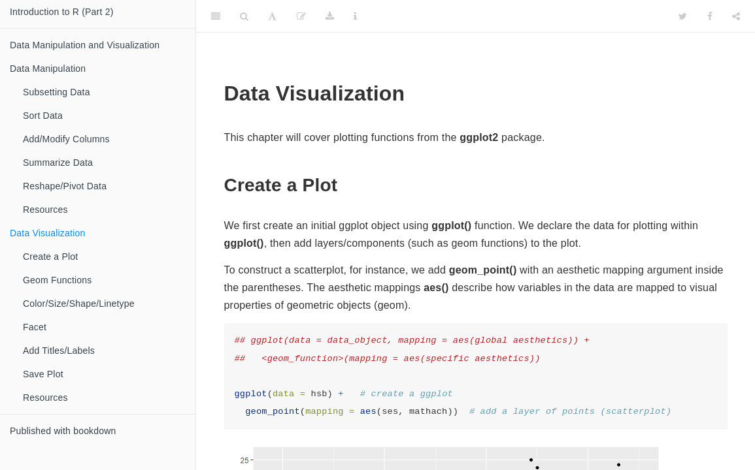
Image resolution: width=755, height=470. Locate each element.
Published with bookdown (63, 431)
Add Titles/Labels (59, 350)
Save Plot (43, 374)
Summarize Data (58, 162)
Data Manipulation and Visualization (84, 45)
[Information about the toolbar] (355, 16)
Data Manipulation (48, 68)
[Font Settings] (272, 16)
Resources (45, 209)
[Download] (330, 16)
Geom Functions (57, 280)
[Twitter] (683, 16)
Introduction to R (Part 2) (62, 12)
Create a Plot (50, 256)
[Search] (244, 16)
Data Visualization (47, 233)
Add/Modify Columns (66, 139)
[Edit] (301, 16)
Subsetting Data (56, 92)
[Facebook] (709, 16)
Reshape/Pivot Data (65, 186)
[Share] (736, 16)
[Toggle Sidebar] (215, 16)
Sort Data (43, 115)
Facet (34, 327)
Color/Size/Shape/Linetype (79, 303)
